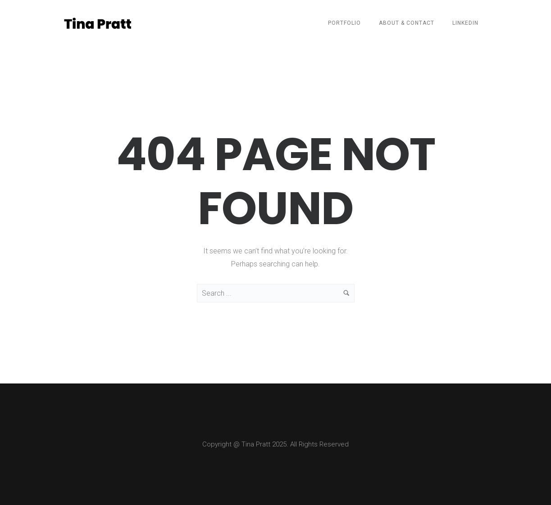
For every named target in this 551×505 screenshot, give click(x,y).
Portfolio (344, 23)
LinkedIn (465, 23)
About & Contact (406, 23)
